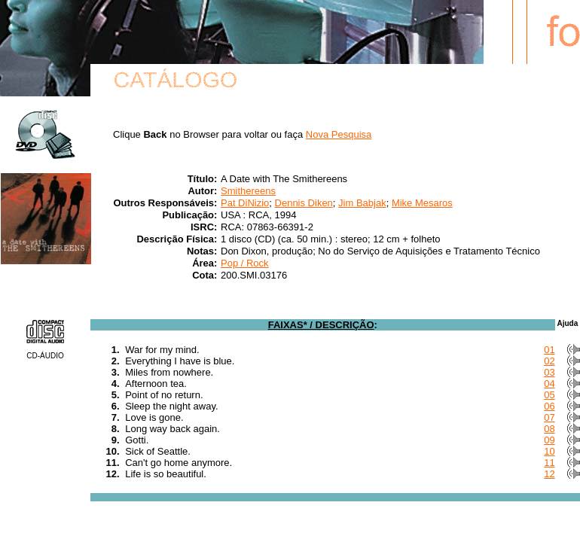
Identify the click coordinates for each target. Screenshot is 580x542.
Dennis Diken (304, 203)
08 (549, 428)
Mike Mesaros (422, 203)
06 (549, 406)
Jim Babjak (362, 203)
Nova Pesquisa (338, 134)
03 (549, 372)
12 (549, 474)
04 (549, 383)
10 (549, 451)
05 (549, 394)
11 (549, 462)
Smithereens (248, 190)
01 (549, 349)
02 (549, 361)
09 (549, 440)
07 (549, 417)
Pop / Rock (245, 263)
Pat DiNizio (245, 203)
